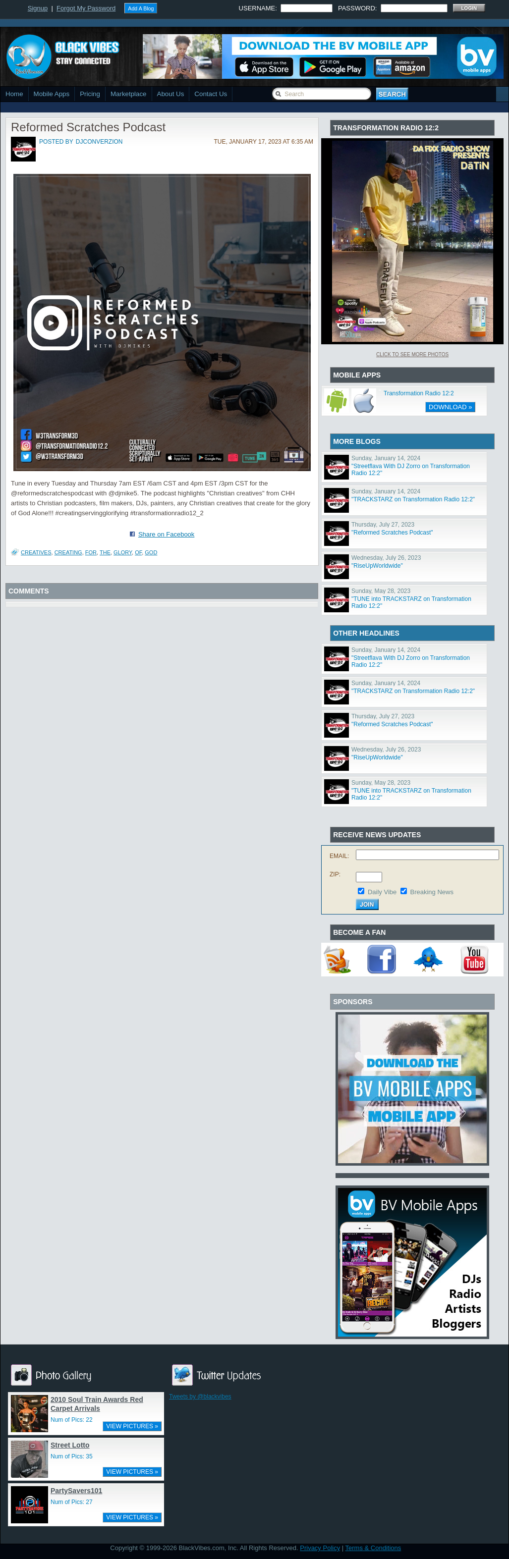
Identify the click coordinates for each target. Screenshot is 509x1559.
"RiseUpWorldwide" (377, 565)
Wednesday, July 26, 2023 (386, 557)
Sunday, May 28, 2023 (380, 591)
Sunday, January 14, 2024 (385, 458)
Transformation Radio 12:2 (419, 393)
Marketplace (129, 94)
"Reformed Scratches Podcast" (392, 532)
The (105, 552)
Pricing (90, 94)
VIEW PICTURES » (132, 1426)
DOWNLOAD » (450, 407)
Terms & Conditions (373, 1548)
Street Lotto (70, 1445)
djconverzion (99, 141)
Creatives (36, 552)
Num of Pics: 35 (72, 1456)
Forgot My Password (86, 8)
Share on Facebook (166, 534)
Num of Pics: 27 (72, 1502)
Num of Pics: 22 (72, 1419)
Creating (68, 552)
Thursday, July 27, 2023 (382, 524)
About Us (170, 94)
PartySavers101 (76, 1491)
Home (14, 94)
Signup (38, 8)
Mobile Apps (52, 94)
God (151, 552)
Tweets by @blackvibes (200, 1396)
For (91, 552)
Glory (122, 552)
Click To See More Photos (412, 354)
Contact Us (210, 94)
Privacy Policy (320, 1548)
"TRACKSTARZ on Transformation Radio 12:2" (413, 499)
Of (138, 552)
